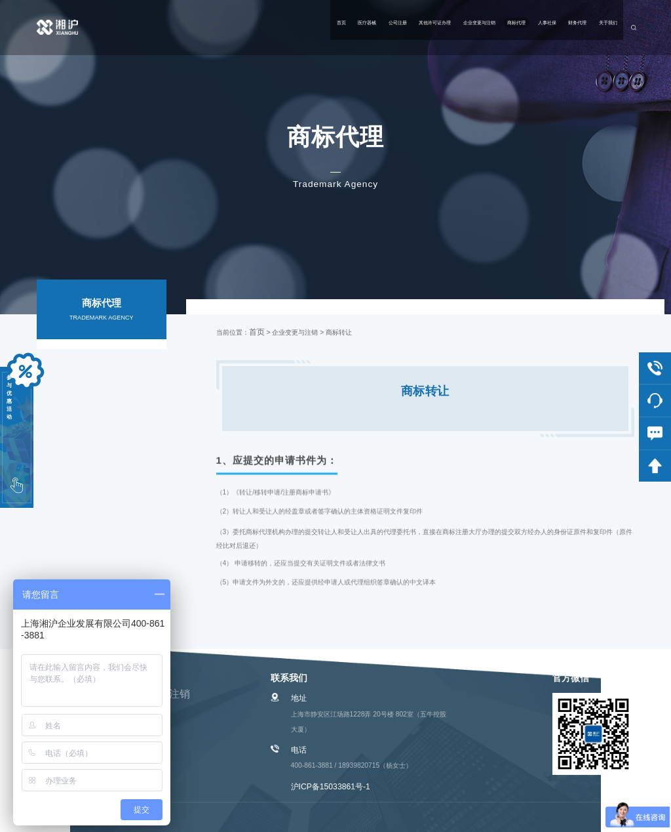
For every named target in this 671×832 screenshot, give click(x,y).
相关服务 (102, 386)
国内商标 (102, 355)
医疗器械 (174, 27)
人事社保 (484, 27)
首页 (129, 27)
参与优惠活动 (16, 433)
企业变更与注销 (368, 27)
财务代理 (537, 27)
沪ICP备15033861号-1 (330, 786)
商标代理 (432, 27)
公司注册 (225, 27)
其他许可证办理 (290, 27)
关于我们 (588, 27)
